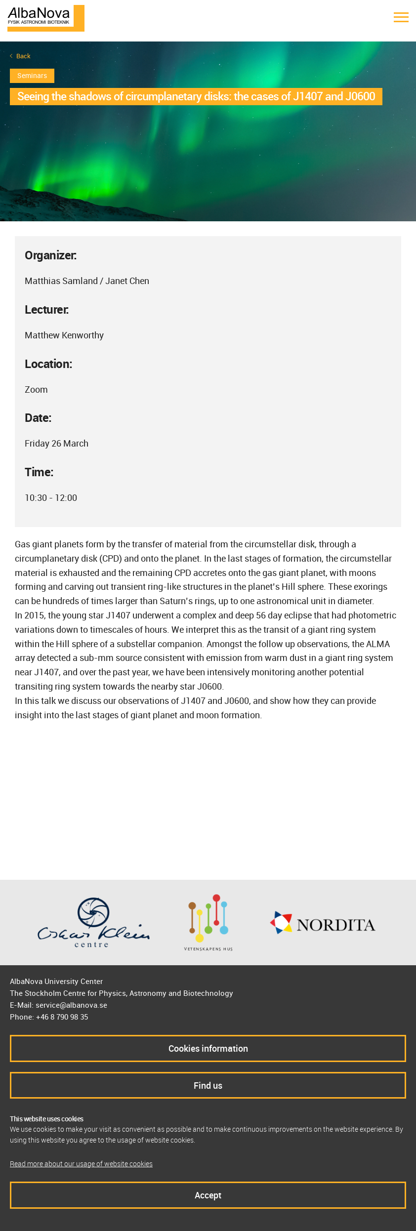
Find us (208, 1085)
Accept (208, 1195)
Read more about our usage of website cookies (81, 1163)
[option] (208, 131)
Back (23, 56)
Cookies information (208, 1048)
